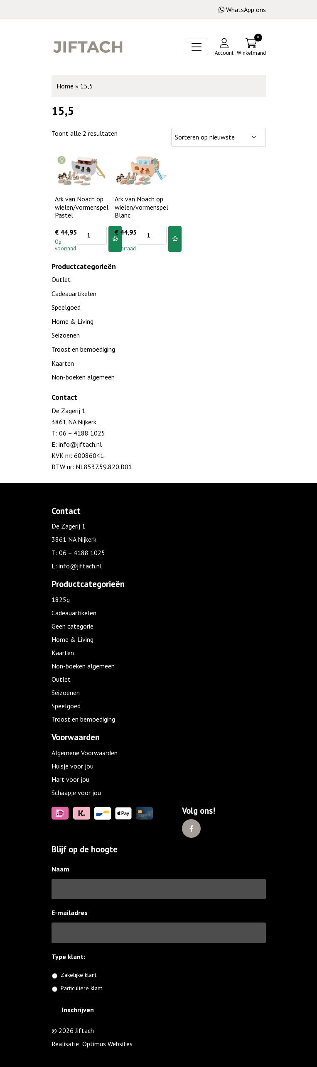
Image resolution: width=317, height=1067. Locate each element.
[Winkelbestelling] (218, 137)
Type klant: (71, 956)
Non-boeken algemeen (83, 377)
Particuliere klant (81, 988)
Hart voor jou (70, 779)
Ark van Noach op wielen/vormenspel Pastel (81, 207)
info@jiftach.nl (79, 444)
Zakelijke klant (78, 975)
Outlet (61, 279)
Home (65, 86)
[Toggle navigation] (196, 47)
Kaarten (63, 363)
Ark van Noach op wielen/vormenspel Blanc (141, 207)
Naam (60, 869)
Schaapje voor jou (76, 792)
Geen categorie (72, 626)
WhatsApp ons (242, 9)
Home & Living (72, 321)
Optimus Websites (107, 1044)
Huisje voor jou (72, 766)
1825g (61, 599)
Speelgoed (66, 307)
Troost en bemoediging (83, 349)
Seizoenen (66, 335)
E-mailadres (70, 912)
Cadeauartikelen (74, 293)
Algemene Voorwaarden (85, 753)
